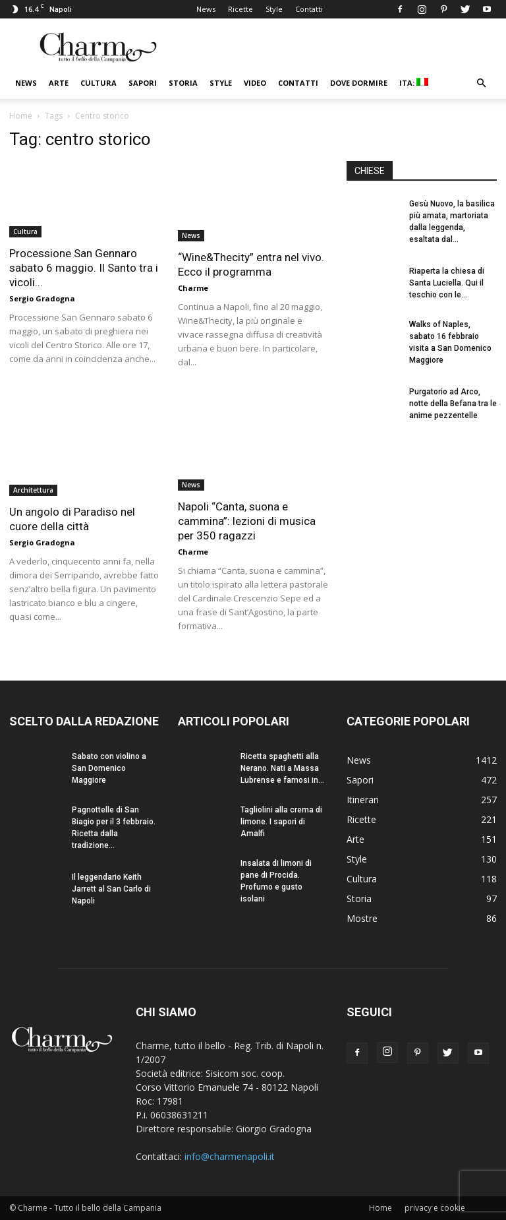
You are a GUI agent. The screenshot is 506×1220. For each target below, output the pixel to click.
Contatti (309, 9)
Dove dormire (358, 83)
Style (274, 9)
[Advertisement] (422, 520)
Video (255, 83)
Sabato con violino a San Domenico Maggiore (109, 768)
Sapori (142, 83)
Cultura (98, 83)
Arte (59, 83)
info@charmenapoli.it (229, 1156)
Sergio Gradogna (42, 298)
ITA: (413, 83)
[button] (481, 83)
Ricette (240, 9)
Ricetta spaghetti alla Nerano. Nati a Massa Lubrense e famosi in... (282, 768)
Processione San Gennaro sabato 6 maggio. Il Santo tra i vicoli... (83, 268)
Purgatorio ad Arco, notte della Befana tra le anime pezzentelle (453, 403)
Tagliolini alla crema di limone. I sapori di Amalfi (281, 821)
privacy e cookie (435, 1207)
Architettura (33, 490)
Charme (193, 288)
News (205, 9)
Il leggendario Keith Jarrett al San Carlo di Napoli (111, 888)
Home (20, 115)
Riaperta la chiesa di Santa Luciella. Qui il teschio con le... (446, 282)
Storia (183, 83)
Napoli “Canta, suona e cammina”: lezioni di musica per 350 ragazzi (247, 521)
